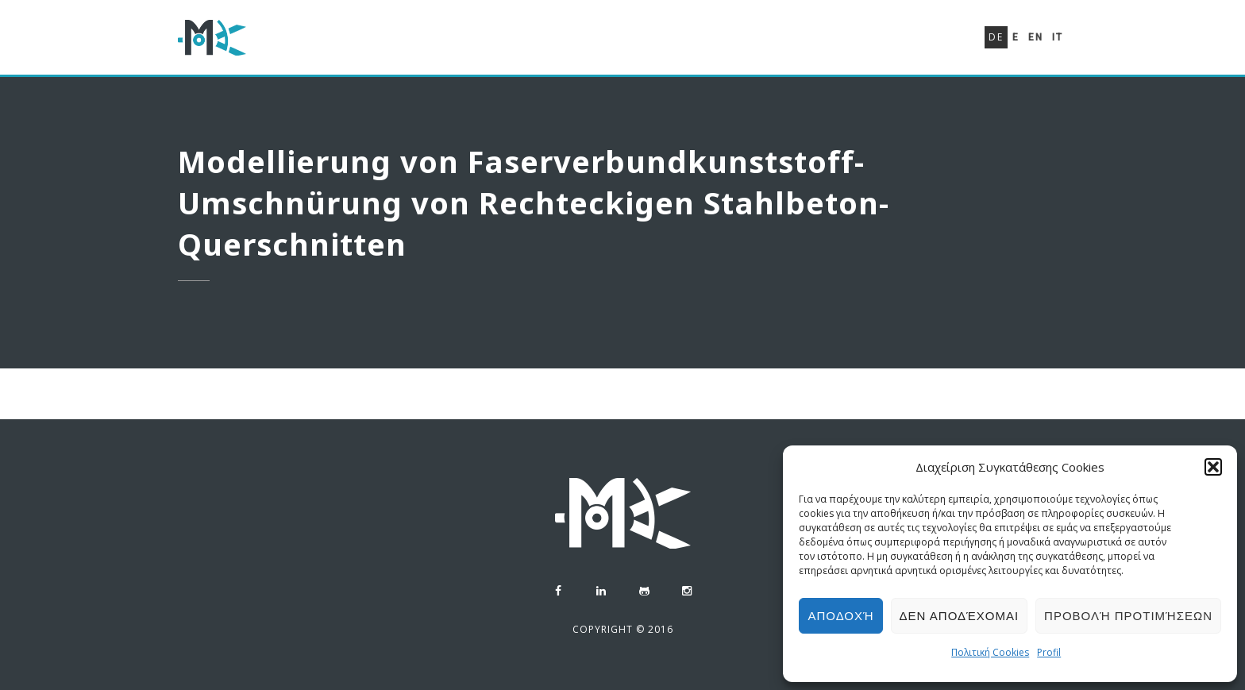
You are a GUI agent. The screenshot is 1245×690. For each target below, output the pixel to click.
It (1057, 37)
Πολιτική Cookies (990, 652)
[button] (1213, 467)
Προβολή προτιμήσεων (1128, 616)
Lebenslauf (717, 42)
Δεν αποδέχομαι (960, 616)
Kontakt (922, 49)
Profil (1049, 652)
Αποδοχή (840, 616)
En (1035, 37)
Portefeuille (825, 44)
